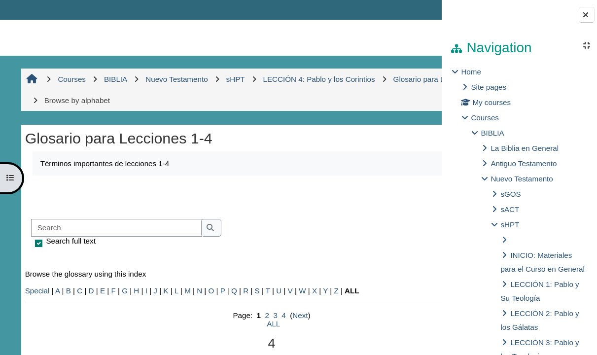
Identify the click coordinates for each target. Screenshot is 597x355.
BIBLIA (492, 133)
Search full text (70, 241)
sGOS (510, 194)
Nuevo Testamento (522, 179)
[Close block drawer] (587, 15)
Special (36, 290)
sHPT (509, 224)
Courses (485, 117)
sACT (509, 209)
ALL (227, 324)
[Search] (115, 228)
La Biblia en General (525, 148)
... (409, 196)
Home (471, 72)
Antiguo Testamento (524, 163)
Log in (413, 9)
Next (254, 315)
